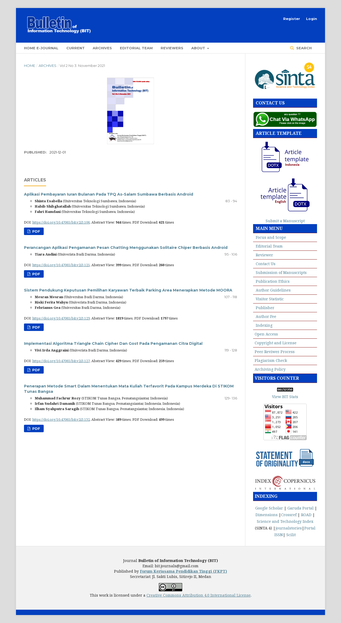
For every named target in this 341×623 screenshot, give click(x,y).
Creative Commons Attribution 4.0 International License (199, 595)
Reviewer (264, 254)
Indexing (264, 325)
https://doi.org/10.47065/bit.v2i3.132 (61, 419)
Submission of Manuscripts (281, 272)
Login (311, 19)
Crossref (289, 514)
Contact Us (265, 263)
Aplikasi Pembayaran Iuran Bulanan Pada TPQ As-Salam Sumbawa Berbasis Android (108, 194)
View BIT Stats (285, 396)
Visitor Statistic (270, 298)
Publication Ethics (273, 281)
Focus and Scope (271, 237)
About (198, 48)
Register (291, 19)
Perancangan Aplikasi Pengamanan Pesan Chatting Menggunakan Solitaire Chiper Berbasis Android (126, 247)
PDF (35, 231)
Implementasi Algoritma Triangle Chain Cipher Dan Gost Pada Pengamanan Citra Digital (113, 343)
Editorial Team (136, 48)
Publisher (265, 307)
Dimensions (266, 514)
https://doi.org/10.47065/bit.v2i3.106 (61, 222)
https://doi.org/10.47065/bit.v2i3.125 (61, 264)
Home (29, 65)
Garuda (294, 508)
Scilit (291, 534)
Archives (102, 48)
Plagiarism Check (271, 360)
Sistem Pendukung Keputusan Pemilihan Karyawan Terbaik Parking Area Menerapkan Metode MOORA (128, 290)
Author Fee (266, 316)
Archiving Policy (270, 369)
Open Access (266, 334)
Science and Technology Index (285, 521)
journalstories (288, 528)
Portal (308, 508)
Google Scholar (269, 508)
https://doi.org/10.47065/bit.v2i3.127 (61, 360)
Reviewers (172, 48)
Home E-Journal (41, 48)
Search (303, 48)
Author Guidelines (273, 290)
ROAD (306, 514)
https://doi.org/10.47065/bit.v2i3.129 (61, 318)
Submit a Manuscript (285, 220)
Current (75, 48)
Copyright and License (276, 342)
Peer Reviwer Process (275, 351)
